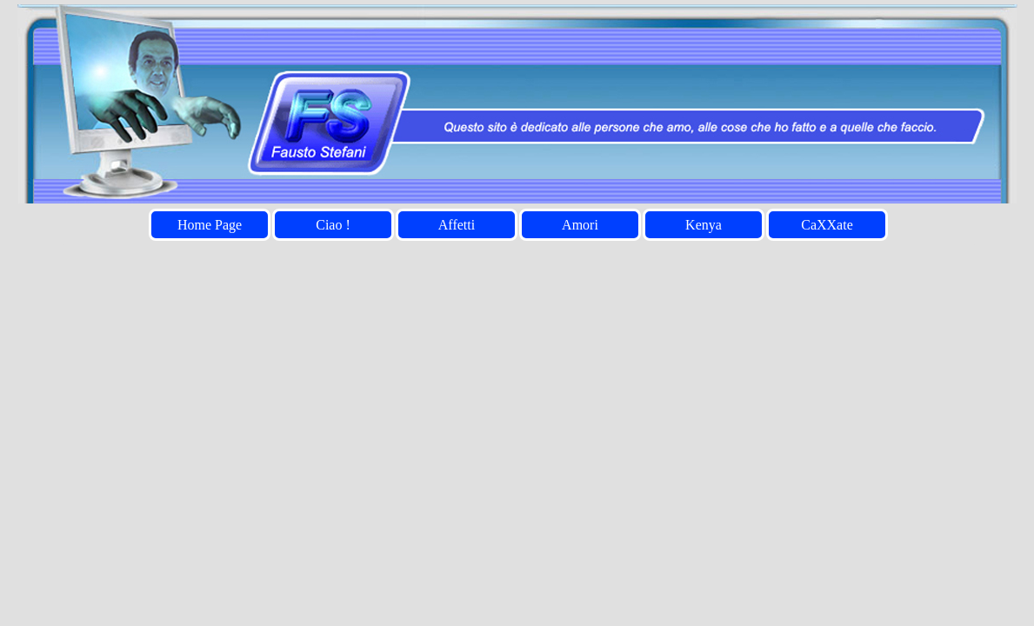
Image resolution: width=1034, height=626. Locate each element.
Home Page (209, 224)
